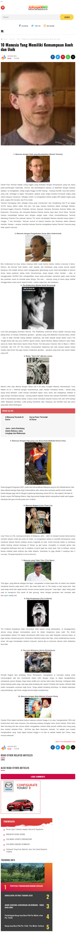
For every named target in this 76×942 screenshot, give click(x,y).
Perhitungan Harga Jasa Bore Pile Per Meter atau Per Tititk (18, 920)
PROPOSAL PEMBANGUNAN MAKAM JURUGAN (22, 890)
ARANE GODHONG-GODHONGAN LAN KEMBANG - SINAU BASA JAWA (17, 910)
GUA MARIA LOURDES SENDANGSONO (19, 842)
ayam (6, 596)
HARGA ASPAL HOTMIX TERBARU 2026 (16, 900)
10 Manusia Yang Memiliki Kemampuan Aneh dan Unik (37, 47)
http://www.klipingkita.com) (65, 742)
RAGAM (9, 58)
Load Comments (38, 777)
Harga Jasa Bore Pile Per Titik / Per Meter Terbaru (18, 931)
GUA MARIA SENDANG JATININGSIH (18, 847)
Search (67, 17)
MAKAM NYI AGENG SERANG (15, 837)
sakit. (43, 402)
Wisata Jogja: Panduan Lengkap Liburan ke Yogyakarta (20, 831)
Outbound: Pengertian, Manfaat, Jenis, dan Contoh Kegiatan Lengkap (20, 853)
